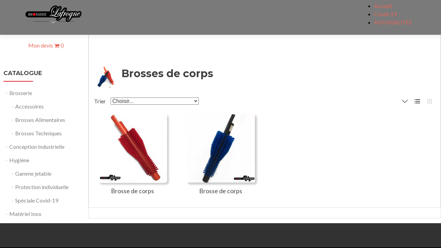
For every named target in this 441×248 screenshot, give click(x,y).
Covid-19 (385, 14)
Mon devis (46, 45)
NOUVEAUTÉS (393, 22)
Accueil (383, 5)
